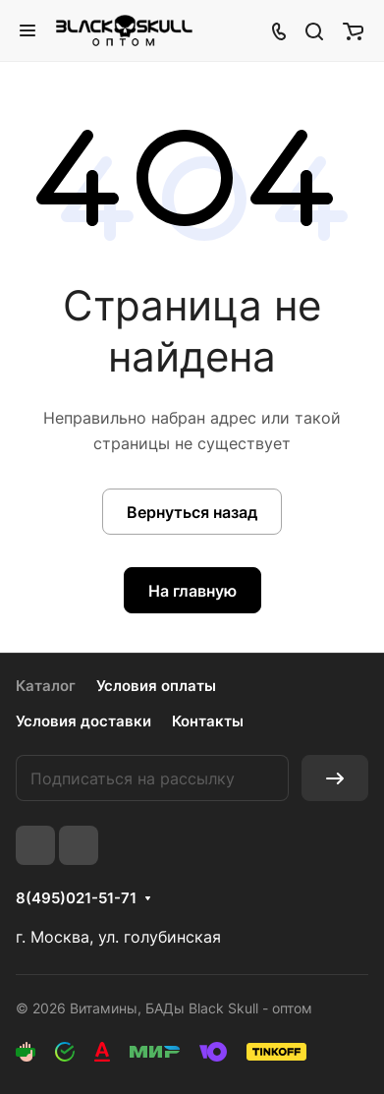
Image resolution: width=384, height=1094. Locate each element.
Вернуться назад (192, 512)
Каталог (46, 685)
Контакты (208, 721)
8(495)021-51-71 (76, 898)
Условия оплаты (156, 685)
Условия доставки (83, 721)
